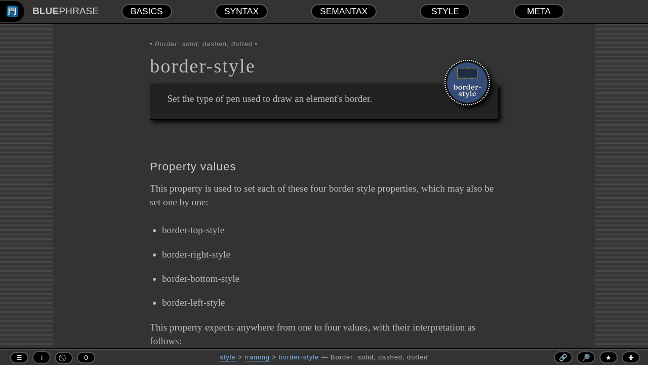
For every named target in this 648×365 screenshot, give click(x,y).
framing (257, 357)
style (227, 357)
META (539, 11)
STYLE (445, 11)
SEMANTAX (344, 11)
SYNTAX (241, 11)
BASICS (147, 11)
